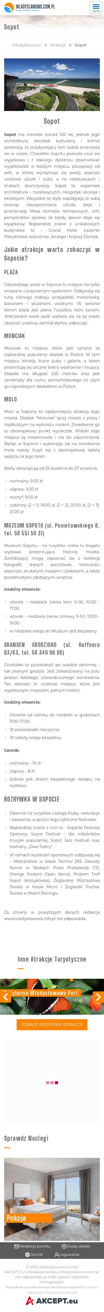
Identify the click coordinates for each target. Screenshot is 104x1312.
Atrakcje (58, 45)
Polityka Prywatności (61, 1293)
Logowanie (67, 1254)
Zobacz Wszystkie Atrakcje (52, 1024)
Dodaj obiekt (75, 1246)
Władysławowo (26, 45)
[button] (98, 997)
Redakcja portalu (32, 1246)
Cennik (34, 1254)
